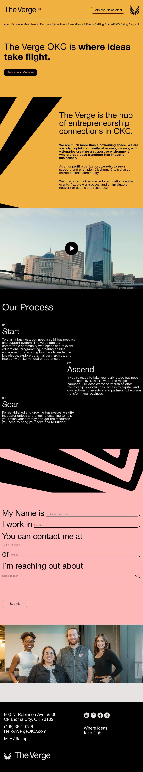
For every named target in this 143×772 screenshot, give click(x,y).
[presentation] (22, 589)
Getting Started (104, 24)
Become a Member (20, 72)
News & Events (85, 24)
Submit (15, 603)
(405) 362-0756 (18, 727)
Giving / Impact (130, 24)
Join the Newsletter (108, 10)
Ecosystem (18, 24)
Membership (32, 24)
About (7, 24)
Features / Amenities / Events (58, 24)
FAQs (117, 24)
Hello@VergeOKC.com (25, 732)
